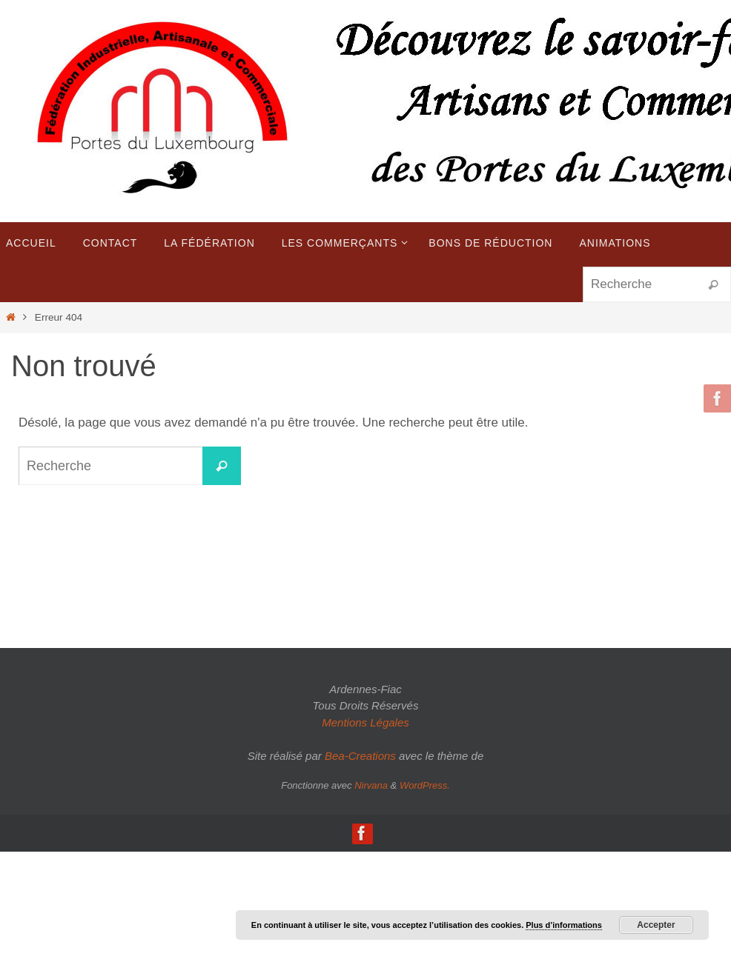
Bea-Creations (360, 755)
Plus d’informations (564, 925)
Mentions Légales (365, 722)
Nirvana (371, 785)
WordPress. (425, 785)
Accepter (656, 925)
